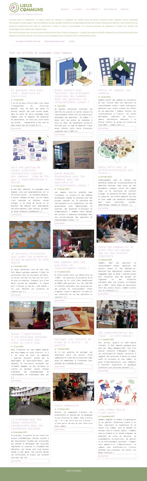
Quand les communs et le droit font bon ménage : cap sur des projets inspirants (115, 251)
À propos (76, 9)
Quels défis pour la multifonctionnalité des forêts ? (115, 170)
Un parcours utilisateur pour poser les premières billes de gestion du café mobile (30, 258)
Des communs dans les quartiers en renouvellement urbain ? (72, 265)
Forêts (70, 41)
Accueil (65, 9)
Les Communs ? (92, 9)
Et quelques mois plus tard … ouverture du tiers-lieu (27, 93)
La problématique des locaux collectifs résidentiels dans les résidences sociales (27, 424)
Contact (122, 9)
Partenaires (109, 9)
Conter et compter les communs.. (114, 91)
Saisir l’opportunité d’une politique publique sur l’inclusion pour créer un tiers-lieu (29, 338)
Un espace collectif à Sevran (28, 41)
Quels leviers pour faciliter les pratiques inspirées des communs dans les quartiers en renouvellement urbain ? (73, 96)
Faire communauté (67, 405)
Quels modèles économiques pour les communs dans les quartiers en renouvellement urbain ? (72, 179)
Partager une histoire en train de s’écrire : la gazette (73, 342)
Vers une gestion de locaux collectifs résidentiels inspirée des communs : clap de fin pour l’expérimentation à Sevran (30, 175)
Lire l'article (16, 128)
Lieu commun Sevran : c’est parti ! (113, 411)
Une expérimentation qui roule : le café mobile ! (117, 334)
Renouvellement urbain (54, 41)
